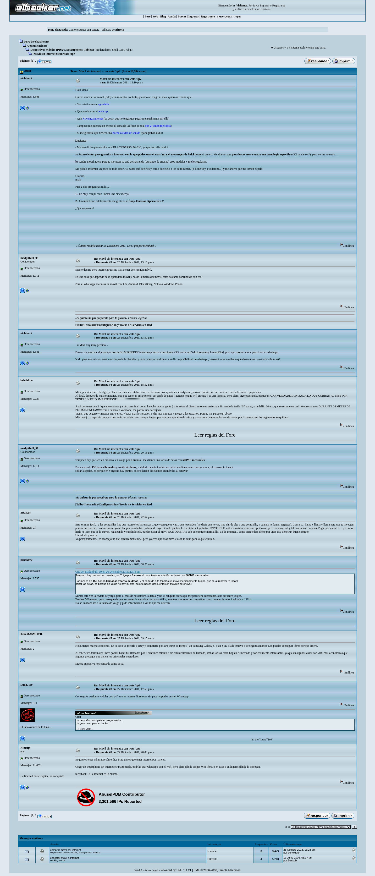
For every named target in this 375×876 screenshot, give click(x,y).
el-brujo (25, 748)
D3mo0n (212, 859)
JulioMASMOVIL (31, 634)
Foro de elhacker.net (36, 41)
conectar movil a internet (64, 857)
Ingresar (264, 5)
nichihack (26, 78)
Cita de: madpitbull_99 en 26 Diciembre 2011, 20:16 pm (107, 571)
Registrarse (208, 16)
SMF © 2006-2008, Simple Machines (217, 870)
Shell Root (118, 49)
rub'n (129, 49)
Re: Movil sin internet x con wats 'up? (117, 258)
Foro (147, 16)
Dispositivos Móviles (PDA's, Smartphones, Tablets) (62, 49)
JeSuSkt (25, 513)
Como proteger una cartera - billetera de (96, 29)
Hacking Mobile (57, 860)
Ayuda (172, 16)
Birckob (292, 860)
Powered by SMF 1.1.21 (175, 870)
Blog (163, 16)
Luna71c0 (26, 684)
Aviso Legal (151, 870)
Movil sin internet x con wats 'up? (54, 53)
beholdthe (26, 380)
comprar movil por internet (65, 850)
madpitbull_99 (29, 258)
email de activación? (258, 9)
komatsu (212, 851)
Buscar (182, 16)
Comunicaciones (37, 45)
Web (155, 16)
